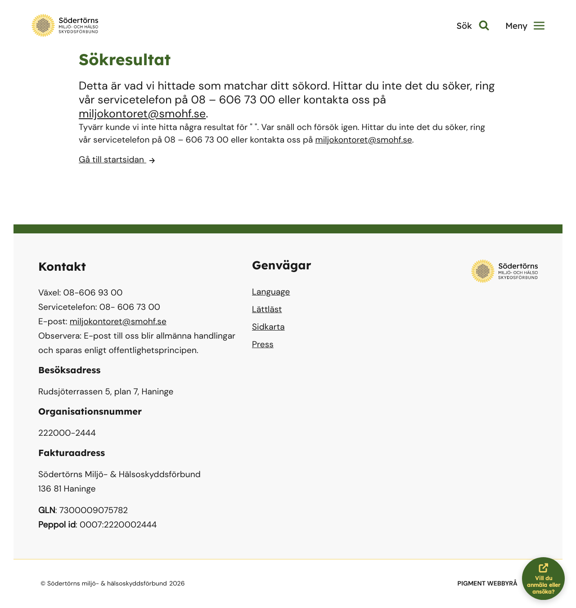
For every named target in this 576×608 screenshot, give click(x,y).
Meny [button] (524, 25)
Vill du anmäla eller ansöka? (546, 578)
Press (263, 344)
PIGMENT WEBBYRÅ (488, 584)
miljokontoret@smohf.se (142, 113)
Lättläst (267, 309)
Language (271, 291)
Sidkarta (268, 326)
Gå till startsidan (117, 159)
